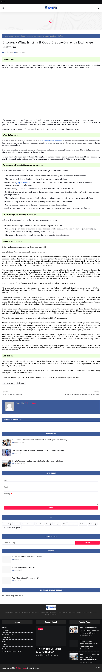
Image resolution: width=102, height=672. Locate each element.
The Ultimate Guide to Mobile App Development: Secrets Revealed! (38, 450)
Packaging (57, 524)
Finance (5, 641)
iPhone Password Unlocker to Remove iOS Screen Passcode (89, 643)
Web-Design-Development (12, 528)
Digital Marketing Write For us (12, 596)
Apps (4, 627)
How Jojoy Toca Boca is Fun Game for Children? (48, 650)
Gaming (48, 524)
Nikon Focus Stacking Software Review (27, 557)
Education (39, 524)
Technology (20, 383)
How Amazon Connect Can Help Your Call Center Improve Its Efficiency (39, 440)
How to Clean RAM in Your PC (23, 567)
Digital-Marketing (27, 524)
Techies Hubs (8, 52)
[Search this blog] (38, 543)
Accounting (7, 524)
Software (83, 524)
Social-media (73, 524)
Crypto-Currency (14, 36)
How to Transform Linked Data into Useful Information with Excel (37, 461)
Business (16, 524)
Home (3, 2)
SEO (64, 524)
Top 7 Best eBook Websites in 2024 (25, 578)
